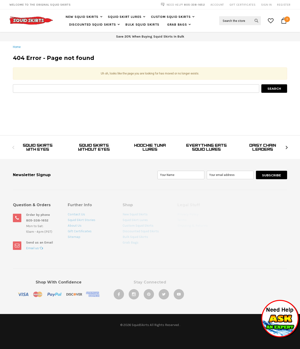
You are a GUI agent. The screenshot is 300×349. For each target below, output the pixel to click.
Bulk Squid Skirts (142, 25)
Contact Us (76, 214)
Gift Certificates (80, 231)
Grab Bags (177, 25)
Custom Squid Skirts (171, 17)
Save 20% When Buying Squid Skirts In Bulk (150, 37)
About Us (75, 226)
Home (17, 47)
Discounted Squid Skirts (92, 25)
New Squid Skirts (82, 17)
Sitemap (74, 237)
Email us (34, 248)
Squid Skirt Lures (125, 17)
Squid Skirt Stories (81, 220)
